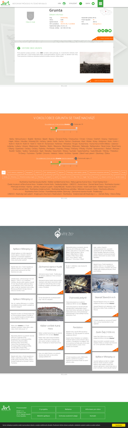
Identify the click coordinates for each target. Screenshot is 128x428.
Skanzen (61, 172)
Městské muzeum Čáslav (88, 189)
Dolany (104, 139)
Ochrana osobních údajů (68, 416)
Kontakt (93, 416)
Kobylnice (102, 141)
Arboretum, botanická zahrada (99, 172)
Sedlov (25, 151)
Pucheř (89, 148)
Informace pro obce (93, 409)
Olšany (11, 148)
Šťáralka (48, 151)
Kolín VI (41, 144)
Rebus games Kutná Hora (81, 182)
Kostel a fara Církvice (74, 186)
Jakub (49, 141)
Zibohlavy (99, 153)
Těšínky (106, 151)
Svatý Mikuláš (96, 151)
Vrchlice (68, 153)
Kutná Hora (83, 144)
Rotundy (40, 177)
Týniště (39, 153)
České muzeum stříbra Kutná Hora (21, 184)
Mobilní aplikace (43, 416)
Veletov (54, 153)
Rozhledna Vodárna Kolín (40, 189)
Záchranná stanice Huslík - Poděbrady (87, 191)
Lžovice (25, 146)
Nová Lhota (105, 146)
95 (93, 20)
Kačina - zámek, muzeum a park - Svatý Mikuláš (45, 186)
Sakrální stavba (120, 177)
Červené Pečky (61, 139)
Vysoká (75, 153)
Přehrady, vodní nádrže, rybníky (76, 172)
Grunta (55, 10)
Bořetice (38, 139)
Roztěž (11, 151)
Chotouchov (73, 139)
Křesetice (67, 144)
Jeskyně (48, 177)
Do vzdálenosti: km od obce (57, 124)
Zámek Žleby (104, 194)
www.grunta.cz (97, 24)
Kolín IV (26, 144)
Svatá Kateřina (83, 151)
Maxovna (57, 146)
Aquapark (29, 172)
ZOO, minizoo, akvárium (15, 172)
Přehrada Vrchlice (18, 186)
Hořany (43, 141)
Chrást (82, 139)
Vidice (61, 153)
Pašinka (42, 148)
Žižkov (107, 153)
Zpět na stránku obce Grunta (104, 81)
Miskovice (76, 146)
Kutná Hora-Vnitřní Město (100, 144)
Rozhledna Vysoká (112, 184)
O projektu (43, 409)
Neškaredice (95, 146)
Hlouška (24, 141)
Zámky (5, 177)
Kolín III (19, 144)
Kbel (83, 141)
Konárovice (49, 144)
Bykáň (45, 139)
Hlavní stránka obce (106, 38)
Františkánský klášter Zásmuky (58, 191)
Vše (3, 172)
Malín (50, 146)
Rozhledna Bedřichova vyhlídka (64, 189)
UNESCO (38, 172)
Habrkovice (113, 139)
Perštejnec (51, 148)
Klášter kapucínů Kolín (107, 186)
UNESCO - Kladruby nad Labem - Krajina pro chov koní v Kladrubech (35, 194)
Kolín (62, 22)
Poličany (74, 148)
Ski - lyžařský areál (49, 172)
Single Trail (86, 177)
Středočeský (64, 18)
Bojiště (30, 139)
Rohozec (116, 148)
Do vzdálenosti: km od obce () (55, 158)
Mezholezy (66, 146)
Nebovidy (85, 146)
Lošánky (10, 146)
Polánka (60, 148)
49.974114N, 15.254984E (68, 24)
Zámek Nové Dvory (95, 184)
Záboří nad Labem (86, 153)
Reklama (68, 409)
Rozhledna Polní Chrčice (34, 191)
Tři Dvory (21, 153)
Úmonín (46, 153)
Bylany (51, 139)
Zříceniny (13, 177)
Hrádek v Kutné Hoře (45, 184)
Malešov (43, 146)
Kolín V (33, 144)
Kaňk (55, 141)
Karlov (61, 141)
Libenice (114, 144)
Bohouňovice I (20, 139)
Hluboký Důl (33, 141)
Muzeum (95, 177)
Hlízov (17, 141)
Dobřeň (97, 139)
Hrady (124, 172)
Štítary (65, 151)
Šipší (41, 151)
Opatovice (19, 148)
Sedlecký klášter (61, 184)
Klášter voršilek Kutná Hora (59, 182)
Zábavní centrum (106, 177)
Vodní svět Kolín (90, 186)
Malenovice (33, 146)
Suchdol (73, 151)
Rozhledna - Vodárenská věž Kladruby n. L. (80, 194)
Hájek (11, 141)
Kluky (95, 141)
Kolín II (11, 144)
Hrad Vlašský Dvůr (100, 182)
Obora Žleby (115, 194)
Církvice (89, 139)
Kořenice (58, 144)
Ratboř (108, 148)
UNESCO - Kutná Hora (78, 184)
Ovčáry (27, 148)
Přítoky (82, 148)
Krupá (75, 144)
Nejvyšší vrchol (65, 177)
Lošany (18, 146)
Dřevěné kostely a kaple (27, 177)
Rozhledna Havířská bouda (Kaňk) (33, 182)
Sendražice (33, 151)
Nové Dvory (116, 146)
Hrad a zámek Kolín (21, 189)
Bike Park (76, 177)
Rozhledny (115, 172)
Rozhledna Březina (106, 189)
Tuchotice (30, 153)
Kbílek (89, 141)
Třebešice (114, 151)
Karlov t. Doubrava (72, 141)
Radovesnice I (99, 148)
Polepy (67, 148)
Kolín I (115, 141)
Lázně (56, 177)
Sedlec (18, 151)
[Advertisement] (64, 100)
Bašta (12, 139)
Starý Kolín (57, 151)
